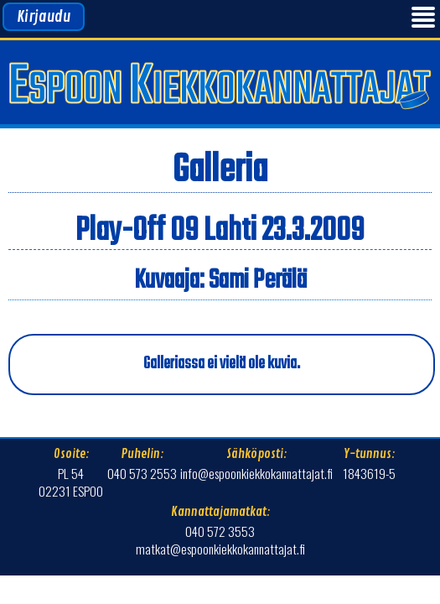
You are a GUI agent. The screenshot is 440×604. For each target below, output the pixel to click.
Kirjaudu (43, 17)
